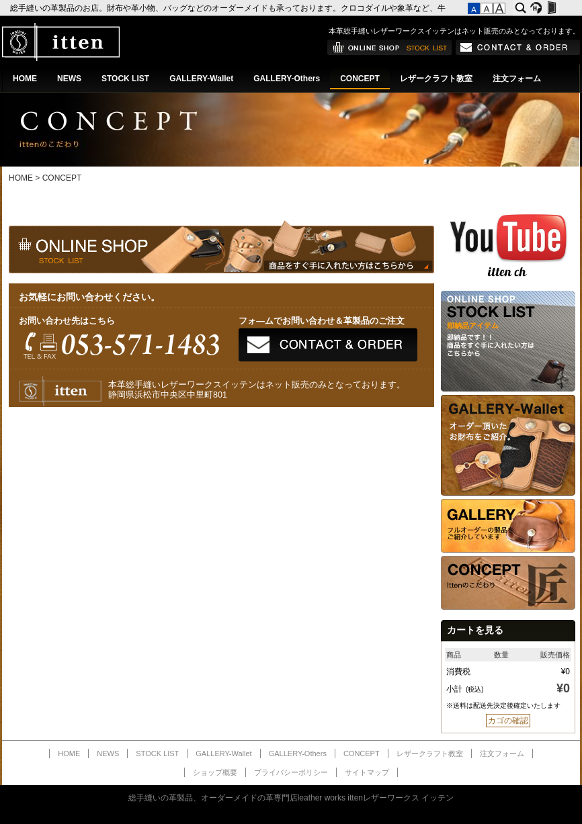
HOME (25, 78)
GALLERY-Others (286, 78)
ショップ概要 (215, 772)
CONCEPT (360, 78)
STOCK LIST (125, 78)
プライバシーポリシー (291, 772)
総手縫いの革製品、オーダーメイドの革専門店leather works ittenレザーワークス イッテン (291, 798)
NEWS (69, 78)
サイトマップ (367, 772)
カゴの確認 (508, 720)
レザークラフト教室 (436, 78)
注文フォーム (517, 78)
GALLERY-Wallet (201, 78)
